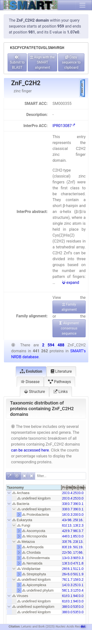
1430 (66, 585)
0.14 (71, 596)
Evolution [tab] (31, 371)
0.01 (82, 607)
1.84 (82, 563)
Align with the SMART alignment (42, 62)
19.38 (83, 547)
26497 (67, 574)
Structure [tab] (34, 391)
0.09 (71, 607)
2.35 (82, 525)
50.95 (72, 552)
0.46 (71, 493)
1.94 (82, 574)
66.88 (83, 552)
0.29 (82, 580)
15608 (78, 580)
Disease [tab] (30, 381)
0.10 (71, 536)
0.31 (71, 558)
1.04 (82, 569)
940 (76, 596)
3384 (66, 504)
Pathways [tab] (59, 381)
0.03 (82, 536)
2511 (77, 493)
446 (65, 536)
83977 (67, 547)
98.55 (72, 520)
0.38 (71, 515)
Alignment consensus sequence (69, 328)
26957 (67, 569)
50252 (78, 574)
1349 (66, 558)
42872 (67, 531)
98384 (78, 531)
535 (76, 607)
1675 (66, 515)
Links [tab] (60, 391)
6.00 (71, 574)
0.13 (82, 504)
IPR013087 (64, 125)
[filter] (60, 476)
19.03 (72, 547)
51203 (78, 569)
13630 (67, 563)
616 (65, 596)
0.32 (71, 585)
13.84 (72, 525)
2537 (77, 585)
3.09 (71, 563)
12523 (78, 590)
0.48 (82, 590)
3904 (77, 504)
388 (65, 607)
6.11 (71, 569)
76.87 (72, 542)
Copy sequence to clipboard (71, 62)
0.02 (82, 596)
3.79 (82, 531)
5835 (66, 590)
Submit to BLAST (17, 62)
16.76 (83, 520)
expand (70, 282)
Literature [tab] (61, 371)
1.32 (71, 590)
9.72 (71, 531)
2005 (77, 515)
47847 (78, 563)
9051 (77, 558)
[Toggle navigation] (82, 5)
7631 (66, 580)
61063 (67, 525)
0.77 (71, 504)
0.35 (82, 558)
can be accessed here (30, 450)
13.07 (83, 542)
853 (76, 536)
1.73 (71, 580)
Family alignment (69, 306)
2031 (66, 493)
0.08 (82, 493)
